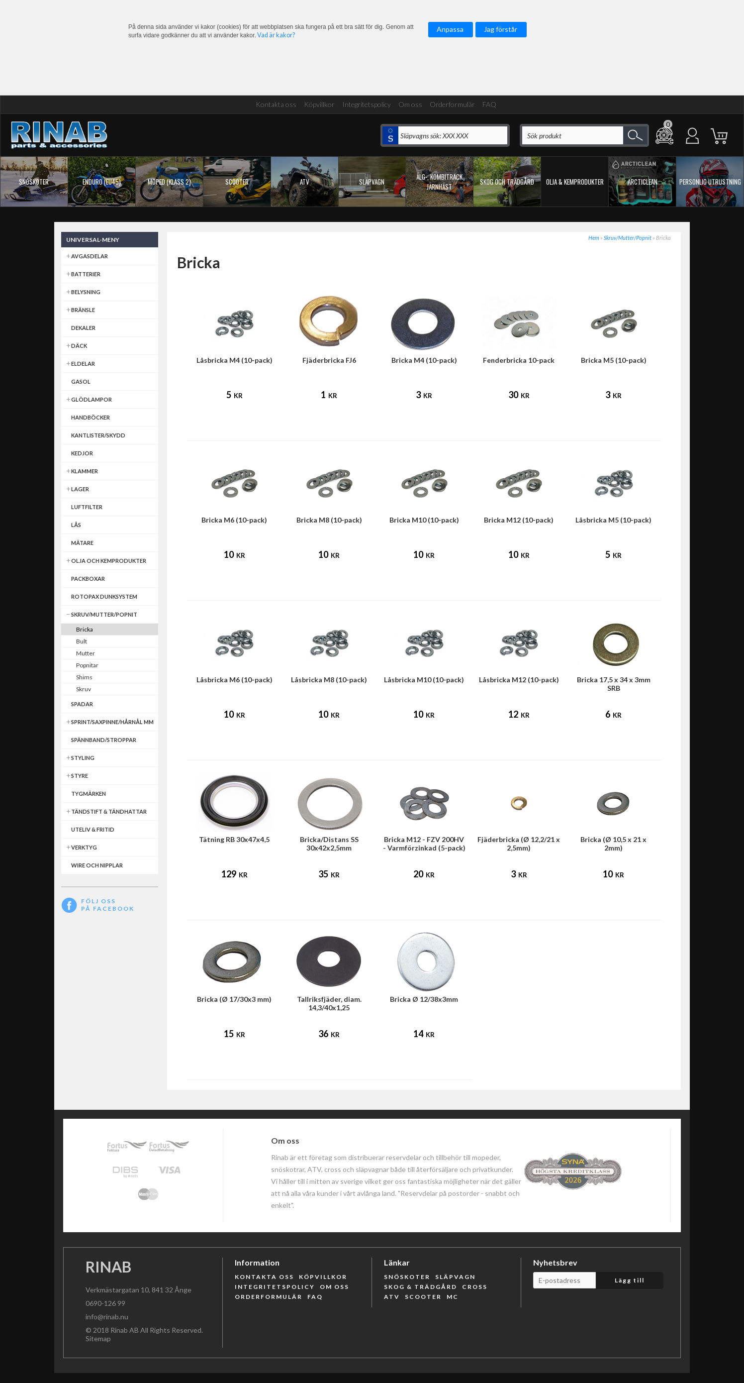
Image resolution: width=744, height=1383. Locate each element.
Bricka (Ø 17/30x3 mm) (234, 999)
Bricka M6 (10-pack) (234, 520)
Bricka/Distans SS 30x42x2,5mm (329, 843)
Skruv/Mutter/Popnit (627, 237)
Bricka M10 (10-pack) (424, 520)
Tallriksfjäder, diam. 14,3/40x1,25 (329, 1003)
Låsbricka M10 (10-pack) (424, 679)
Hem (593, 237)
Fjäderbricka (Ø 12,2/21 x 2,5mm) (518, 843)
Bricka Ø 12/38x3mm (424, 999)
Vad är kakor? (276, 35)
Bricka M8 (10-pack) (329, 520)
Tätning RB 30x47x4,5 (234, 839)
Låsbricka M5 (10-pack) (613, 520)
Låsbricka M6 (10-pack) (234, 679)
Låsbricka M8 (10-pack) (329, 679)
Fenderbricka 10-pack (519, 360)
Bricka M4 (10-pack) (424, 360)
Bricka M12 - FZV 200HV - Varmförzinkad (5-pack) (424, 843)
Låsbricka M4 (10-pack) (234, 360)
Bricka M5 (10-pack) (614, 360)
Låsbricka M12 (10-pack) (519, 679)
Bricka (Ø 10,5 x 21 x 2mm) (613, 843)
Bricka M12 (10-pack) (519, 520)
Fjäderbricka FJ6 (329, 360)
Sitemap (98, 1338)
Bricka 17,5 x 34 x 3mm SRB (614, 683)
